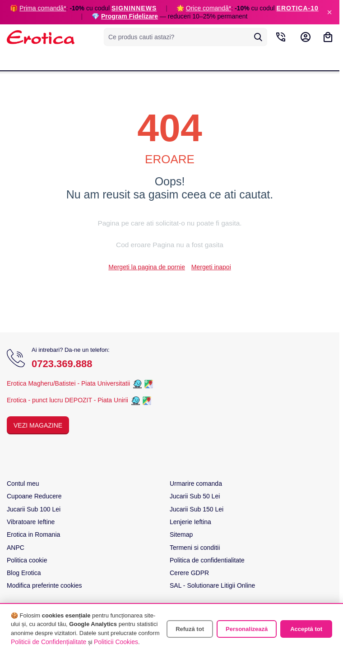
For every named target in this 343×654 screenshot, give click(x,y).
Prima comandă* (42, 8)
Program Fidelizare (129, 16)
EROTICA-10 (298, 8)
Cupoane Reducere (34, 496)
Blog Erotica (24, 572)
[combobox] (185, 37)
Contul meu (23, 483)
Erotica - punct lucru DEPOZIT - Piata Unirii (68, 400)
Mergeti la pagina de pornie (146, 267)
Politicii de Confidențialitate (48, 641)
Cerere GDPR (189, 572)
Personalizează (247, 629)
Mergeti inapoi (211, 267)
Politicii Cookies (116, 641)
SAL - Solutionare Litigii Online (212, 585)
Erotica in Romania (33, 534)
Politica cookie (27, 560)
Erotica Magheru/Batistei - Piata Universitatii (68, 383)
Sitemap (181, 534)
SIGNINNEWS (134, 8)
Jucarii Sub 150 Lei (196, 509)
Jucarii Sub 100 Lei (33, 509)
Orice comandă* (208, 8)
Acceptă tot (306, 629)
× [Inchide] (329, 12)
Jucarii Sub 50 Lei (195, 496)
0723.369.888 (62, 363)
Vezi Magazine (38, 425)
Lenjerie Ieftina (190, 521)
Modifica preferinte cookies (44, 585)
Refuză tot (190, 629)
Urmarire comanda (196, 483)
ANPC (15, 547)
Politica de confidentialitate (207, 560)
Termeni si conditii (195, 547)
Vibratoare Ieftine (31, 521)
